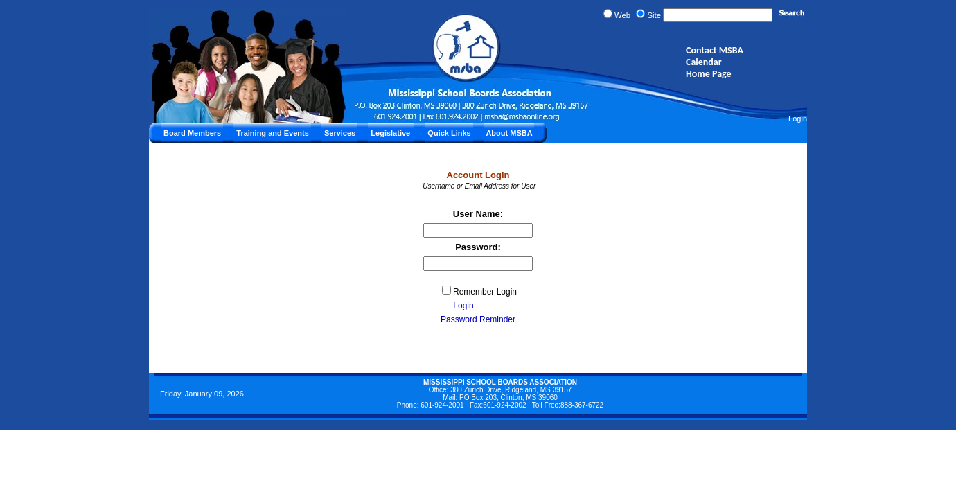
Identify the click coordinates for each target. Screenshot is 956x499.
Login (797, 118)
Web (622, 15)
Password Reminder (478, 319)
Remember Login (485, 292)
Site (654, 15)
